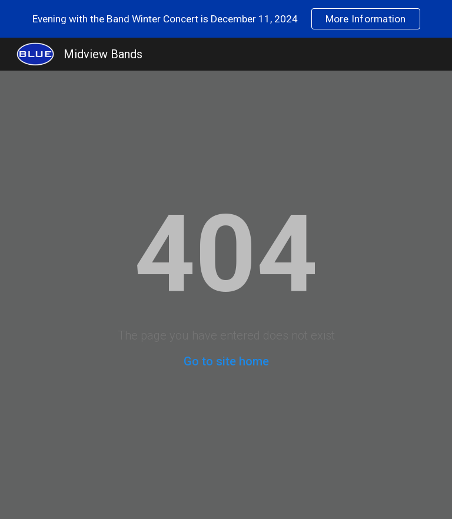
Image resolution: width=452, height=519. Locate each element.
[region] (226, 19)
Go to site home (226, 361)
